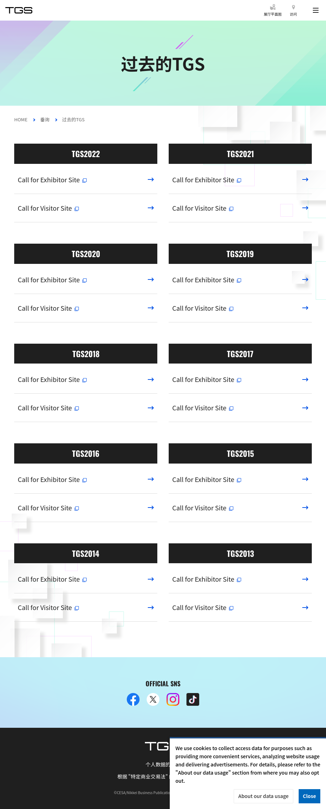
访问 (293, 14)
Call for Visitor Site (49, 207)
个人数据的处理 (163, 764)
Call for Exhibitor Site (52, 179)
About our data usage (263, 795)
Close (309, 795)
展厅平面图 (273, 14)
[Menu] (315, 10)
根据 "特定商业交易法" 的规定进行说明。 (163, 776)
